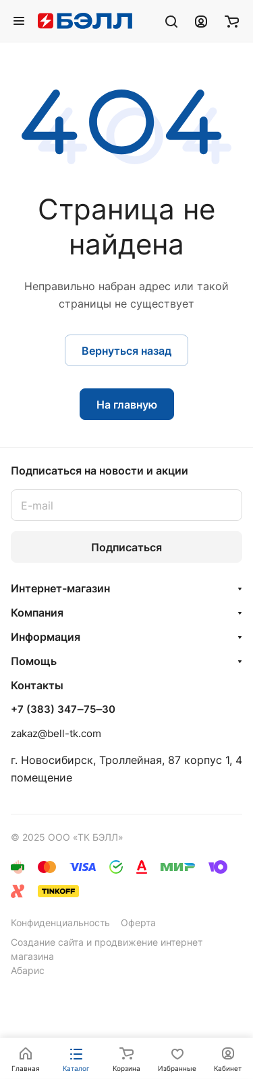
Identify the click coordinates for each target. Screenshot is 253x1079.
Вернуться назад (126, 350)
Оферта (138, 922)
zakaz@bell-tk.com (56, 733)
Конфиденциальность (60, 922)
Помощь (34, 661)
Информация (45, 636)
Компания (37, 612)
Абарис (28, 970)
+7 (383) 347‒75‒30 (63, 709)
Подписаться (126, 547)
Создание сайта (47, 942)
